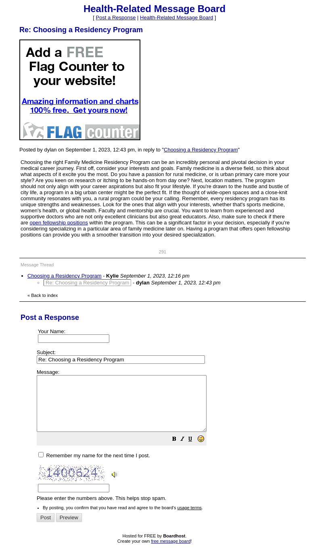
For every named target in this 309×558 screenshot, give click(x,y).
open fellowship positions (58, 223)
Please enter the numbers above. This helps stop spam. (169, 441)
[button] (194, 451)
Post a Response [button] (116, 18)
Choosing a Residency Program (201, 150)
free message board (170, 552)
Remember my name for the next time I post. (94, 466)
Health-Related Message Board (176, 18)
